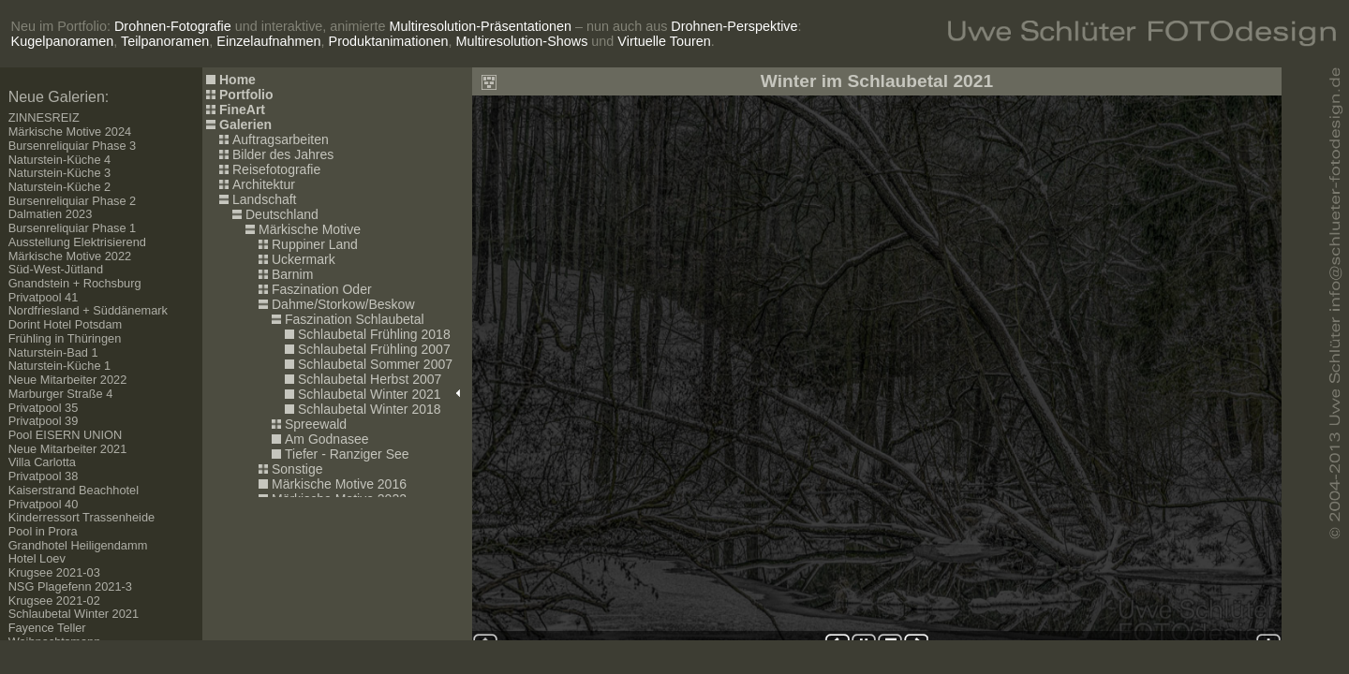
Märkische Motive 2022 (70, 256)
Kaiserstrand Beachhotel (73, 490)
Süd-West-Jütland (55, 269)
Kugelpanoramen (62, 41)
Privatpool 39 (43, 421)
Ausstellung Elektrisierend (77, 242)
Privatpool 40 (43, 504)
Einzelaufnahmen (268, 41)
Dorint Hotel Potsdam (65, 324)
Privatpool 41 (43, 297)
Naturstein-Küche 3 (59, 173)
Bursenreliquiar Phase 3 (72, 146)
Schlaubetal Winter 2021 (73, 614)
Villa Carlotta (42, 462)
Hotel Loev (37, 558)
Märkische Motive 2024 (70, 132)
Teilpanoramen (165, 41)
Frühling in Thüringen (65, 338)
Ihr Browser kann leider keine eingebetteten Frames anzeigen (877, 353)
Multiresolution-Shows (522, 41)
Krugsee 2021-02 (54, 600)
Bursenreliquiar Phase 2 (72, 201)
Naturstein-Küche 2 (59, 187)
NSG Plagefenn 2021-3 (70, 586)
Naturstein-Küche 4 (59, 160)
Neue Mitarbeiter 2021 (67, 449)
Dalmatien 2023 (50, 214)
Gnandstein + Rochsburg (74, 283)
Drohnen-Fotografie (172, 26)
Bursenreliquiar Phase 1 (72, 228)
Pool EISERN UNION (65, 435)
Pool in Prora (43, 531)
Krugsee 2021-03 (54, 572)
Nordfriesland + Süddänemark (88, 310)
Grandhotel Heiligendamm (78, 545)
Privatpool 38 (43, 476)
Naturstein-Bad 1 (53, 352)
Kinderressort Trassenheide (82, 517)
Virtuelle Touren (663, 41)
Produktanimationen (389, 41)
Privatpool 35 (43, 408)
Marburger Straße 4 (60, 394)
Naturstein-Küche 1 (59, 366)
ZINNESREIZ (44, 117)
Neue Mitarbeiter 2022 (67, 380)
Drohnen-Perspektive (734, 26)
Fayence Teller (47, 628)
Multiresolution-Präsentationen (480, 26)
